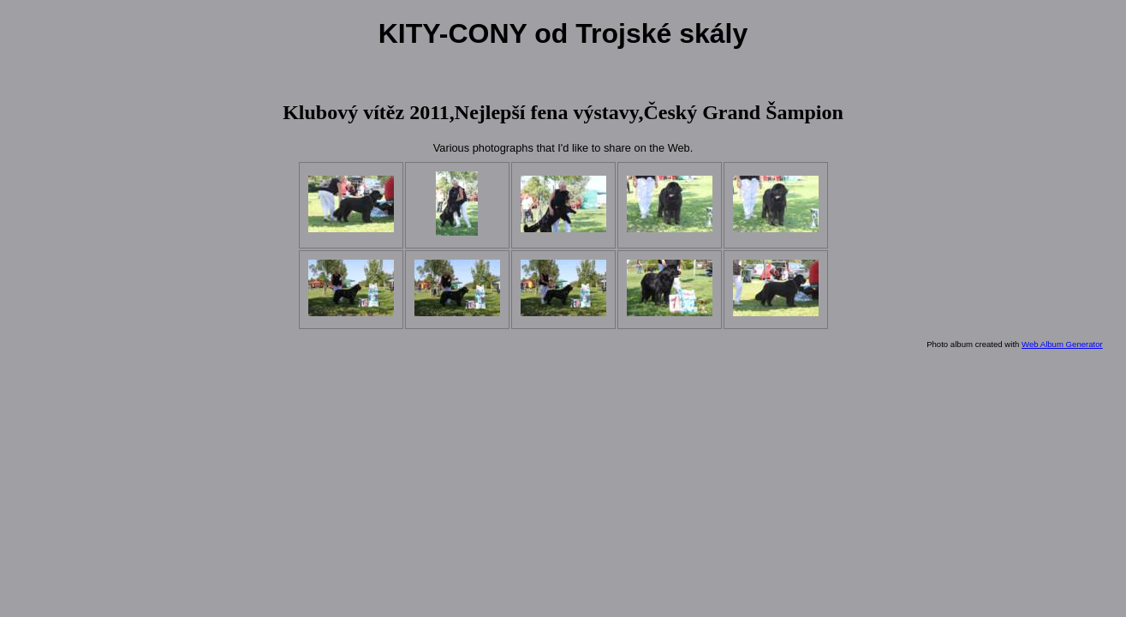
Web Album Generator (1062, 344)
